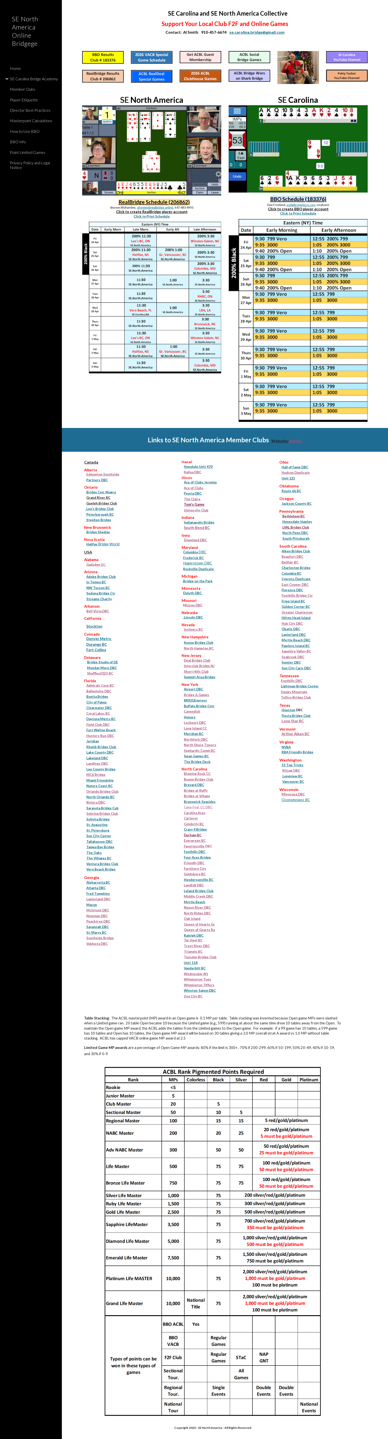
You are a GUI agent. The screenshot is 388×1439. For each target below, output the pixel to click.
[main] (225, 22)
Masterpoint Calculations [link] (31, 120)
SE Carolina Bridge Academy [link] (34, 78)
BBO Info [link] (18, 141)
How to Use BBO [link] (25, 131)
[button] (382, 7)
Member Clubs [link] (22, 89)
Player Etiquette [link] (24, 99)
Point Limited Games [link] (27, 152)
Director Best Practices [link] (30, 110)
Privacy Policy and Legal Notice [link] (30, 165)
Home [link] (15, 68)
